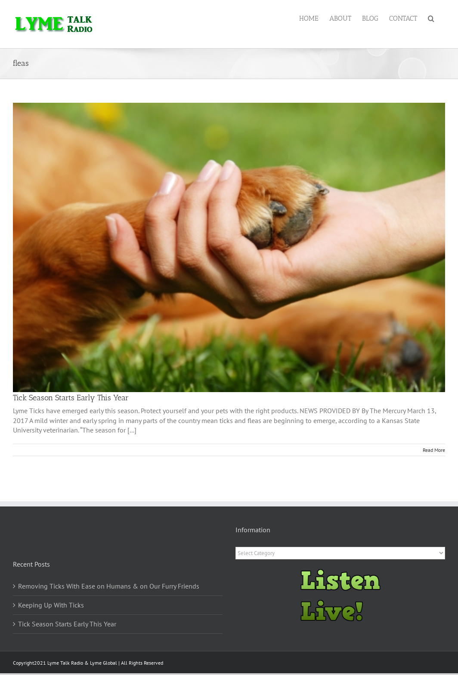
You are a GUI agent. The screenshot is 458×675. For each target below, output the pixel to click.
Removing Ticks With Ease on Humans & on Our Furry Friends (108, 586)
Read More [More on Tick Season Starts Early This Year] (434, 450)
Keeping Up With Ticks (51, 605)
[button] (431, 18)
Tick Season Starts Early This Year (71, 397)
